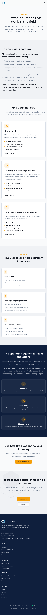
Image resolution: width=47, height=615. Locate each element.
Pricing (3, 555)
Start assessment (23, 461)
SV (39, 3)
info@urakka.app (7, 533)
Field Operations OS (7, 549)
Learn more (9, 153)
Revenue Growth (6, 578)
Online (34, 605)
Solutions (4, 547)
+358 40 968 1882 (8, 536)
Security (34, 608)
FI (36, 3)
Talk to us (23, 504)
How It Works (5, 552)
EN (42, 3)
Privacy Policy (14, 608)
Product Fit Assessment (8, 581)
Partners (3, 595)
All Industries (5, 568)
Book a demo (24, 499)
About (3, 589)
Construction (5, 563)
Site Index (4, 597)
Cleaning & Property (7, 566)
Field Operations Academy (9, 576)
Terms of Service (25, 608)
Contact (3, 592)
